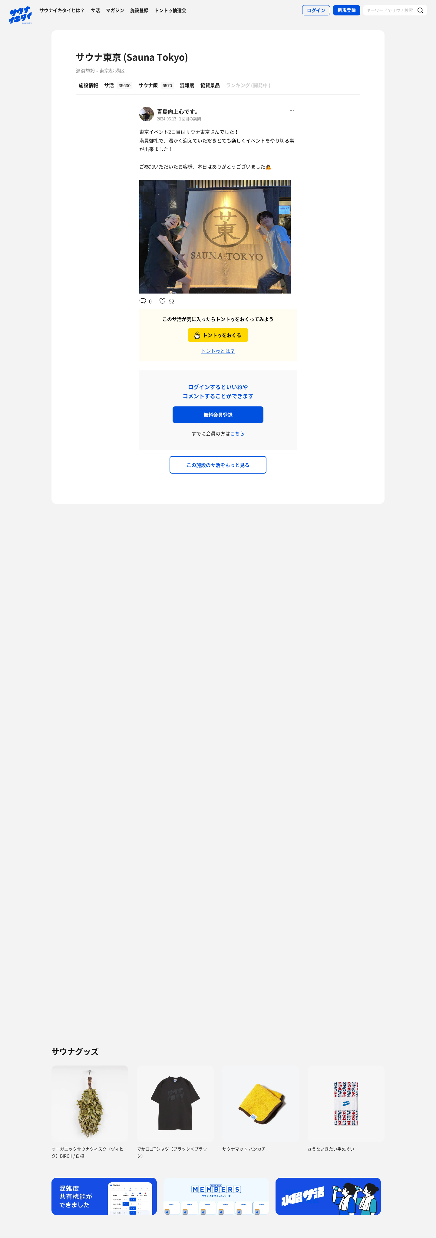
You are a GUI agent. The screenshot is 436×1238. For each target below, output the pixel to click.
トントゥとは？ (218, 350)
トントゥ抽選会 (170, 10)
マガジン (115, 10)
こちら (237, 433)
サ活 (95, 10)
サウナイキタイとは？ (62, 10)
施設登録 (139, 10)
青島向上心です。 (178, 111)
